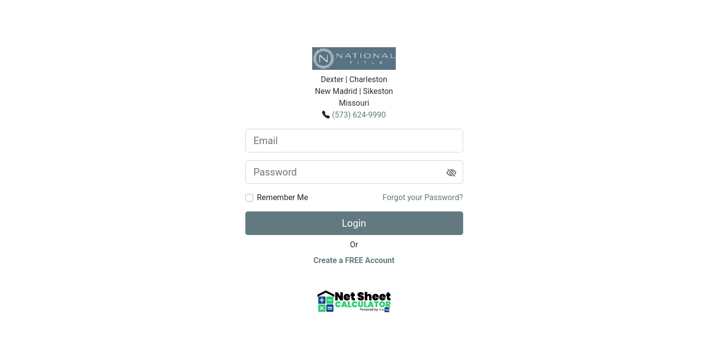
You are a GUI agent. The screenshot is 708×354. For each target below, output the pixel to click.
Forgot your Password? (423, 197)
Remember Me (282, 197)
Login (354, 223)
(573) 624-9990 (358, 114)
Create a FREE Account (354, 260)
